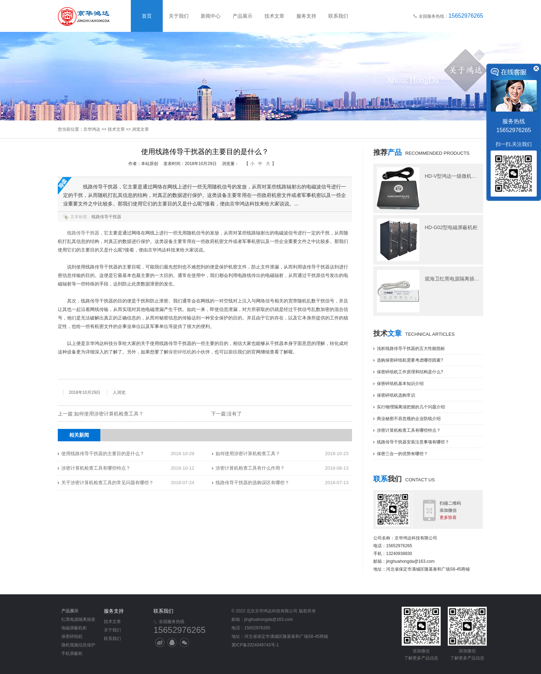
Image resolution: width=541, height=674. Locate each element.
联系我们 (338, 16)
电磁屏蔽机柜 (74, 627)
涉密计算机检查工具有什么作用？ (250, 468)
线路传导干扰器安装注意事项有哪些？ (413, 442)
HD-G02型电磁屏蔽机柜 (451, 227)
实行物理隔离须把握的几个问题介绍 (411, 406)
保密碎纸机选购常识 (396, 395)
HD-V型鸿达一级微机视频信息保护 (463, 176)
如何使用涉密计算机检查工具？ (109, 414)
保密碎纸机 (179, 352)
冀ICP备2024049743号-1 (255, 644)
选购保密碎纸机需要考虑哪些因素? (410, 360)
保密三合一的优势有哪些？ (402, 453)
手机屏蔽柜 (72, 653)
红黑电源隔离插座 (78, 619)
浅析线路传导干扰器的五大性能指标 (411, 348)
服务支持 (306, 16)
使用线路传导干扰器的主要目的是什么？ (102, 453)
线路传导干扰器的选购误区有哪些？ (252, 482)
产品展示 (242, 16)
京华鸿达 (91, 129)
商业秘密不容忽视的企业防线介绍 (409, 418)
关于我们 (179, 16)
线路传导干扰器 (106, 216)
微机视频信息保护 (78, 644)
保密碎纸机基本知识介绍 (400, 383)
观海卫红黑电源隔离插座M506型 (461, 279)
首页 (147, 16)
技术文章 (274, 16)
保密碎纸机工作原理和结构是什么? (410, 371)
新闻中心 (211, 16)
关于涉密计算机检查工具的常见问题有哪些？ (107, 482)
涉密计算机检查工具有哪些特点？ (95, 468)
